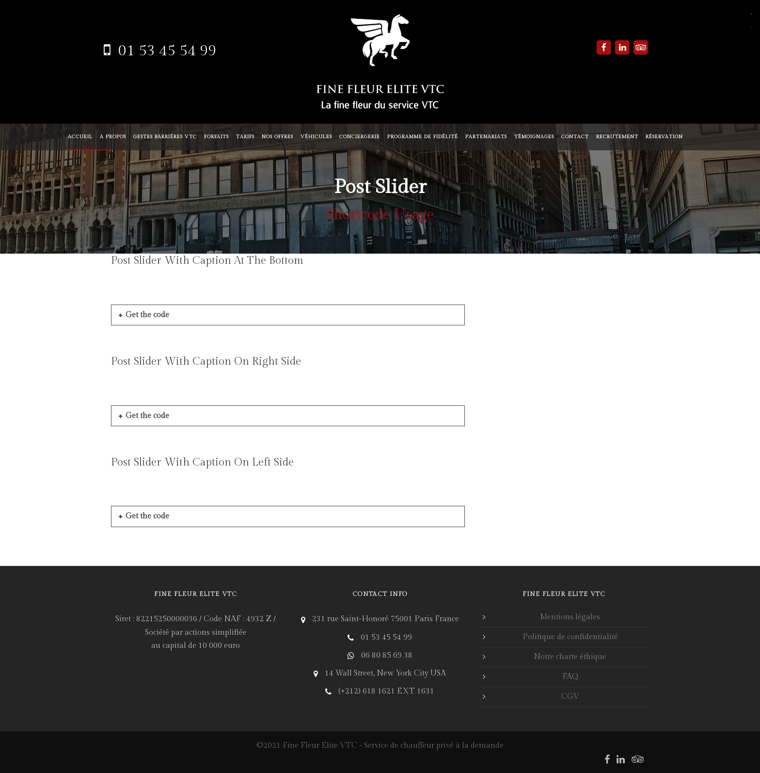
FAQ (570, 676)
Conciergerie (359, 137)
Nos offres (277, 137)
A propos (113, 137)
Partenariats (486, 137)
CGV (570, 696)
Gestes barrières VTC (165, 137)
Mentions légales (570, 617)
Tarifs (245, 137)
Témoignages (534, 137)
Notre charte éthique (570, 656)
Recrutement (617, 137)
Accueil (80, 137)
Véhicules (316, 137)
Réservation (664, 137)
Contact (575, 137)
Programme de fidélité (422, 137)
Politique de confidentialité (570, 637)
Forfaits (216, 137)
